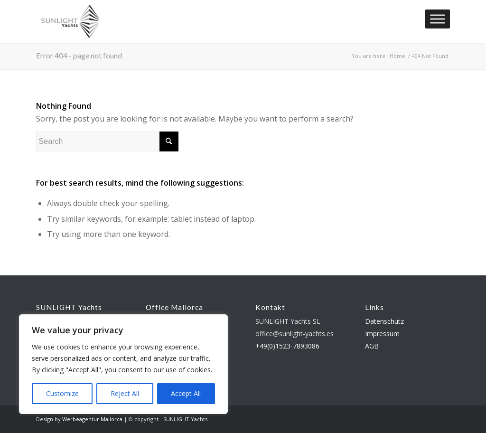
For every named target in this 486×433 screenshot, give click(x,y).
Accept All (186, 393)
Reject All (125, 393)
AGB (372, 345)
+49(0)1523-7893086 (287, 345)
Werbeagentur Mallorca (92, 419)
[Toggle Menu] (437, 18)
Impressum (382, 333)
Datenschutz (384, 321)
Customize (62, 393)
